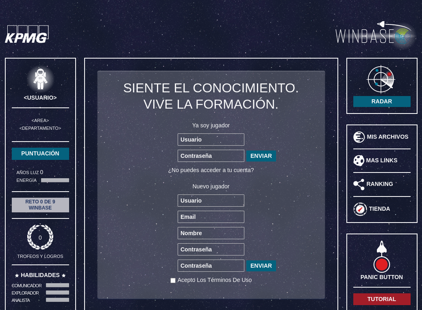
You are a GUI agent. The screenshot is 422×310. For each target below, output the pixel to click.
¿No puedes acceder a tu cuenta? (211, 170)
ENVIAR (261, 156)
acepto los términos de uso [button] (215, 280)
